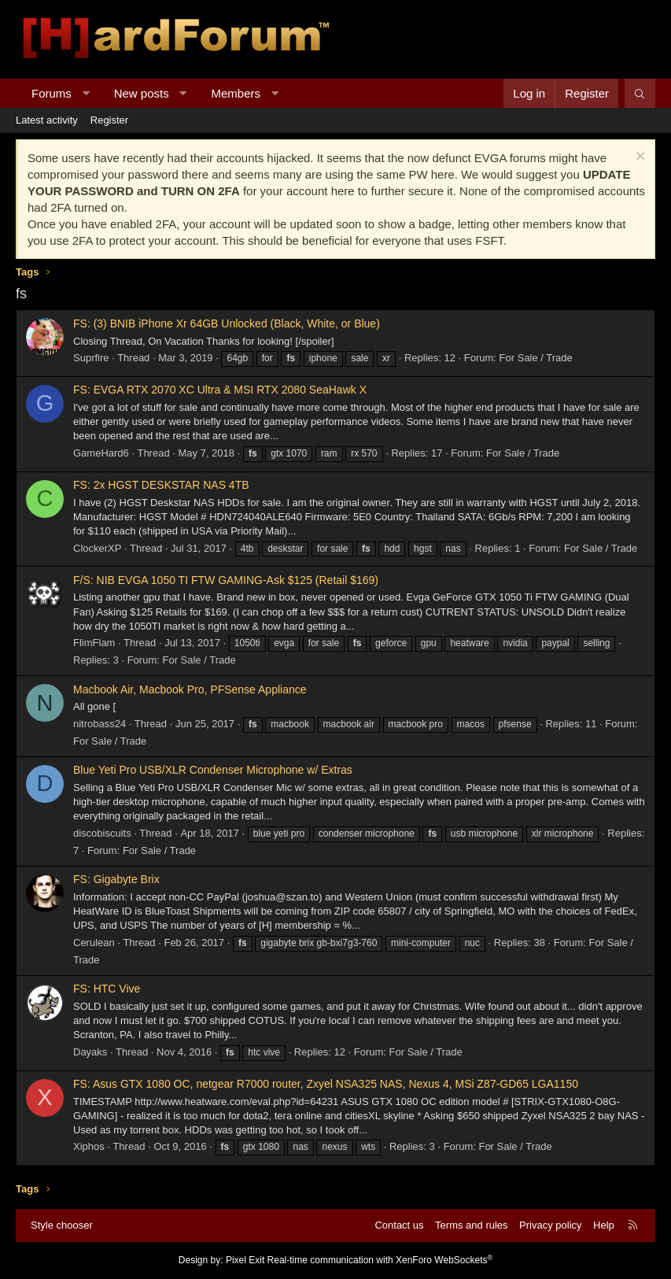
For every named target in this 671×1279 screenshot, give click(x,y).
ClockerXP (97, 548)
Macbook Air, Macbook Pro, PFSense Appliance (190, 689)
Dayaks (90, 1052)
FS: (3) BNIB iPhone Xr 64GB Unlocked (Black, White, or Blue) (226, 323)
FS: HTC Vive (106, 988)
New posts (141, 93)
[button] (85, 93)
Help (603, 1225)
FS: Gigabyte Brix (116, 879)
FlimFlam (94, 643)
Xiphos (89, 1146)
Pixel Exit (245, 1260)
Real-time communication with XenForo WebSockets (380, 1260)
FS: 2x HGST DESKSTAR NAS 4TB (161, 485)
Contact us (398, 1225)
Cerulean (94, 942)
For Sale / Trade (536, 358)
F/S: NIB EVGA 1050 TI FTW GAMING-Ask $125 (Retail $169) (225, 580)
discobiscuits (102, 833)
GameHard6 (101, 453)
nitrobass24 (99, 724)
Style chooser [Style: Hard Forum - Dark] (62, 1225)
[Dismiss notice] (638, 158)
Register (109, 120)
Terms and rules (471, 1225)
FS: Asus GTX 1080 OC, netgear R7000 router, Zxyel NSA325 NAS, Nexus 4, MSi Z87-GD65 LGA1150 (325, 1084)
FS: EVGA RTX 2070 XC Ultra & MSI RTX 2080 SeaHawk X (220, 389)
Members (236, 93)
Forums (51, 93)
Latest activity (47, 120)
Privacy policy (550, 1225)
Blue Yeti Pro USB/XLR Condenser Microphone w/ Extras (212, 769)
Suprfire (91, 358)
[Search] (640, 93)
